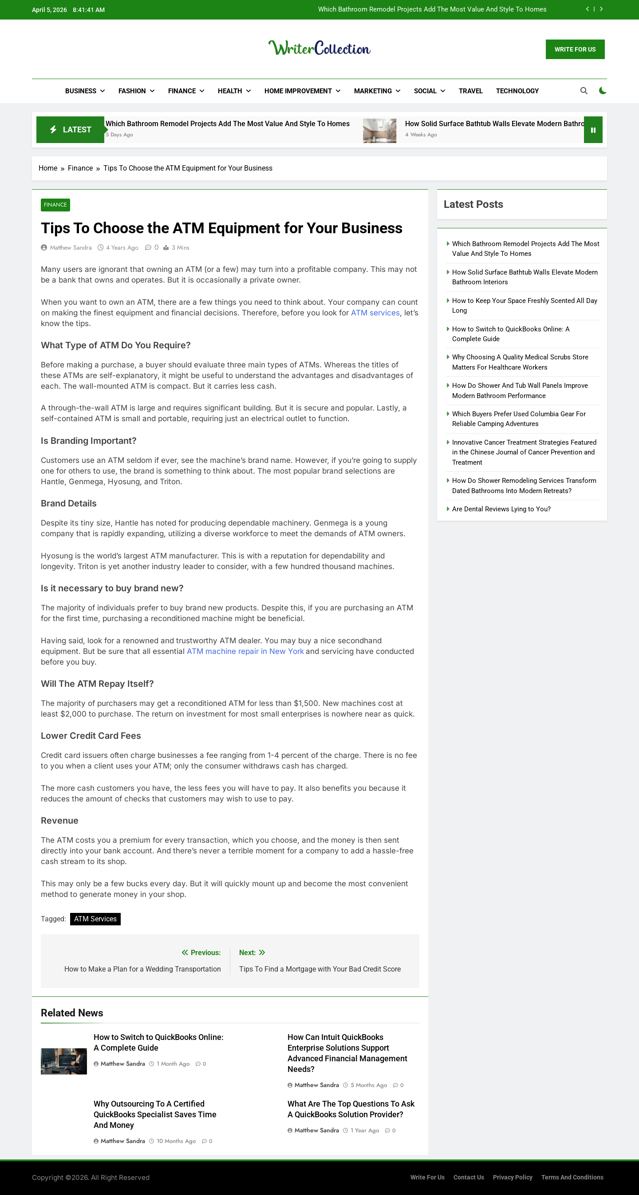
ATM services (375, 312)
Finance (182, 91)
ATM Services (95, 919)
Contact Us (469, 1177)
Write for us (427, 1177)
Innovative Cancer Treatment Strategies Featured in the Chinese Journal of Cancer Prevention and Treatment (524, 452)
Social (425, 91)
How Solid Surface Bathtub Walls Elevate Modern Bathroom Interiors (526, 124)
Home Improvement (298, 91)
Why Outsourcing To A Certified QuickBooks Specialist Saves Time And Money (155, 1114)
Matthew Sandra (71, 247)
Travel (471, 91)
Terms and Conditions (572, 1177)
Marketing (373, 91)
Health (230, 91)
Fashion (132, 91)
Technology (517, 91)
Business (80, 91)
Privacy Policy (512, 1177)
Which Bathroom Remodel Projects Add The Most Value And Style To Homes (432, 9)
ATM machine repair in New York (245, 651)
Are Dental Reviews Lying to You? (501, 509)
